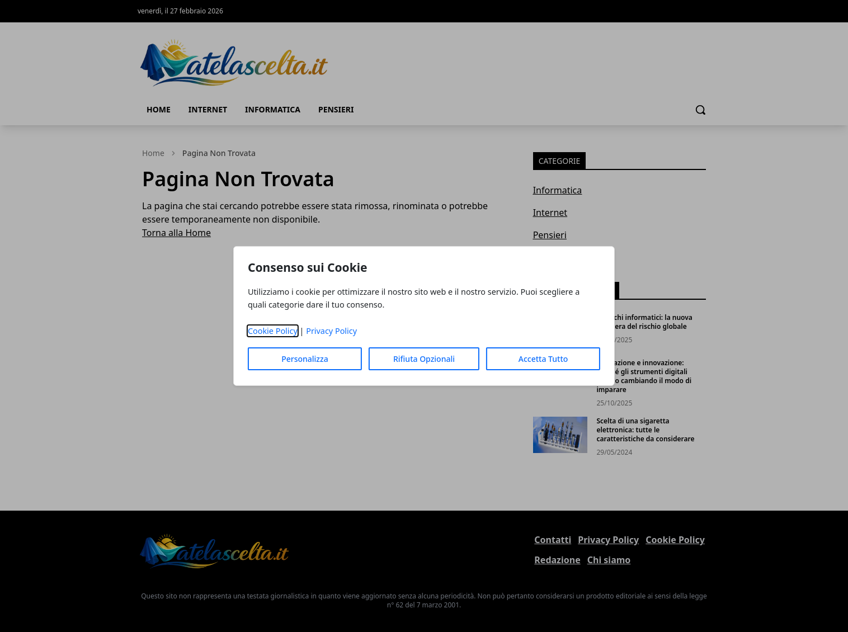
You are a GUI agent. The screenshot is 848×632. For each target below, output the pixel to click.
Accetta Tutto (543, 358)
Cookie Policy (273, 331)
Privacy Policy (331, 331)
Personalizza (304, 358)
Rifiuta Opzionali (424, 358)
